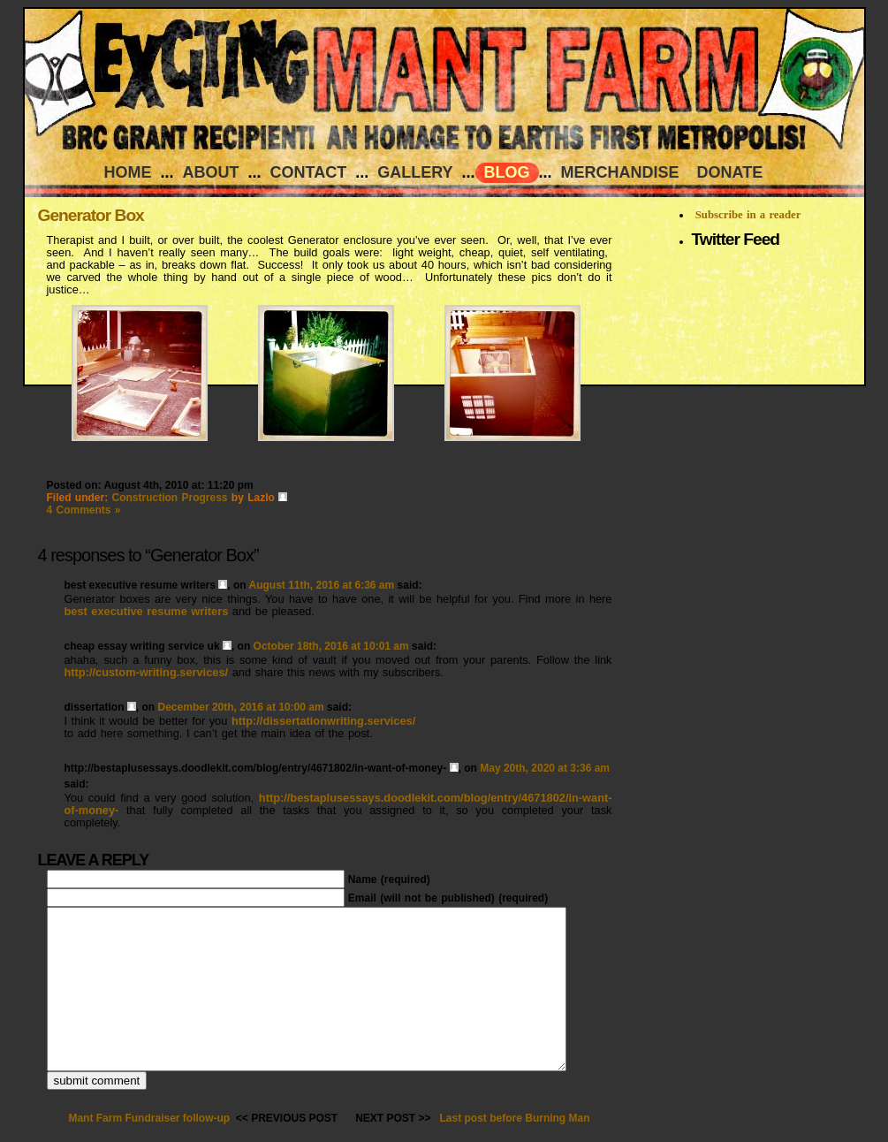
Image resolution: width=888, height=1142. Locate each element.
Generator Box (91, 215)
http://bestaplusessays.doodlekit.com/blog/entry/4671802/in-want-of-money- (338, 804)
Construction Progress (170, 497)
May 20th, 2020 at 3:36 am (545, 768)
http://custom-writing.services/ (147, 672)
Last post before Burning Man (515, 1118)
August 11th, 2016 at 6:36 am (321, 585)
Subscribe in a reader (748, 215)
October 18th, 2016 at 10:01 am (331, 646)
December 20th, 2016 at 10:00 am (241, 707)
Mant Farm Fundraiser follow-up (149, 1118)
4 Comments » (84, 510)
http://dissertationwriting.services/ (323, 720)
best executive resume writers (147, 611)
